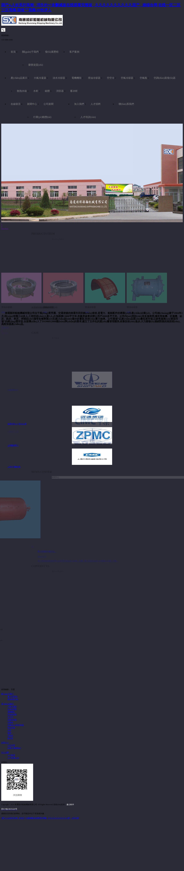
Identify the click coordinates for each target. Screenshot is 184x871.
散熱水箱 (22, 91)
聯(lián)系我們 (126, 104)
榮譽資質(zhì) (35, 65)
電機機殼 (76, 78)
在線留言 (16, 104)
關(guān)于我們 (30, 51)
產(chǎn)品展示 (19, 78)
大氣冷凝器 (40, 78)
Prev (3, 229)
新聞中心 (32, 104)
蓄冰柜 (74, 91)
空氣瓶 (143, 78)
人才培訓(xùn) (88, 117)
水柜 (35, 91)
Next (6, 229)
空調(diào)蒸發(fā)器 (164, 78)
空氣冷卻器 (127, 78)
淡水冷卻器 (59, 78)
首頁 (13, 51)
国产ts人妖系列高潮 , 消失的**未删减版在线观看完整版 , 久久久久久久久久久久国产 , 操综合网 (40, 818)
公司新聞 (48, 104)
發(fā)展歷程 (52, 51)
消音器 (60, 91)
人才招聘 (96, 104)
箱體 (47, 91)
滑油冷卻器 (94, 78)
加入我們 (79, 104)
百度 (13, 689)
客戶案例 (74, 51)
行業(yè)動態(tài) (42, 117)
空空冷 (110, 78)
